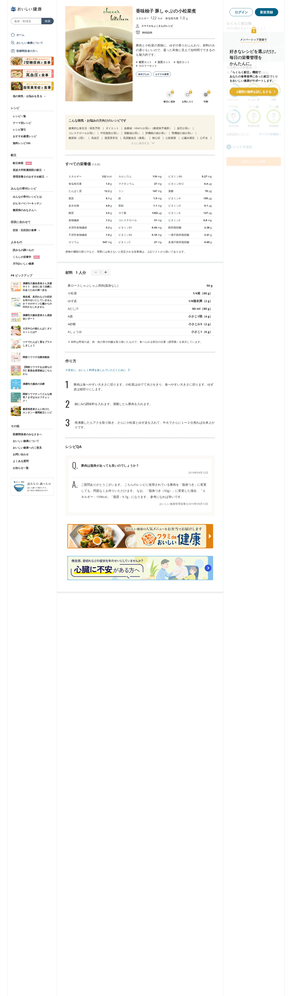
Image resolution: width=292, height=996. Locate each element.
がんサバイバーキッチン (27, 203)
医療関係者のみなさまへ (27, 434)
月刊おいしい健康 (23, 263)
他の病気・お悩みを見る (27, 96)
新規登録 (266, 12)
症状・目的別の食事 (24, 230)
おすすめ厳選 (162, 74)
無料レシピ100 (21, 143)
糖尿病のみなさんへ (24, 210)
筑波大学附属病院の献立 (27, 170)
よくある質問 (21, 461)
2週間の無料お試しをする (254, 92)
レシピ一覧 (19, 116)
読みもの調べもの (23, 250)
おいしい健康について (29, 43)
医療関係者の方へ (27, 51)
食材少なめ (143, 74)
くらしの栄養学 (26, 257)
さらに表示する (140, 143)
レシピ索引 (19, 129)
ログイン (241, 12)
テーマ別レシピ (22, 123)
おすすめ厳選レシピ (24, 136)
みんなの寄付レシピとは (27, 196)
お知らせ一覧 (21, 468)
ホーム (20, 35)
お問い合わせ (21, 454)
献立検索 (22, 163)
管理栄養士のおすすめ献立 (28, 176)
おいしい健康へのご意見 (27, 447)
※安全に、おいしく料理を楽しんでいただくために (95, 370)
